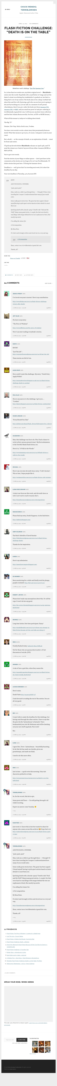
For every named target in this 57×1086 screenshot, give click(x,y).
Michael (16, 476)
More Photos (33, 1067)
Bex (14, 726)
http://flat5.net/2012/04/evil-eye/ (36, 594)
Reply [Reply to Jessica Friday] (49, 311)
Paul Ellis (16, 401)
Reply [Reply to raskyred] (49, 851)
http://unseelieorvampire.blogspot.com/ (26, 575)
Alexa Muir (17, 376)
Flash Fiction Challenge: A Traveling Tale (19, 963)
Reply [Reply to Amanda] (49, 692)
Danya (15, 348)
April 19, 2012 (20, 467)
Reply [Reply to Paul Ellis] (49, 416)
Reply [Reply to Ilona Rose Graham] (49, 514)
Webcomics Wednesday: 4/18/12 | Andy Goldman (22, 977)
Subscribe (22, 1053)
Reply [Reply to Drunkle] (49, 647)
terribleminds (18, 805)
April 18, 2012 (20, 311)
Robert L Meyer (18, 606)
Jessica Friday (18, 297)
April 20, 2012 (20, 797)
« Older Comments (10, 986)
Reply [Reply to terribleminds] (49, 827)
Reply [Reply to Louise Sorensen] (49, 718)
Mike (14, 781)
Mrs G (15, 655)
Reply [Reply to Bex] (49, 748)
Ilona (15, 756)
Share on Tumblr (15, 261)
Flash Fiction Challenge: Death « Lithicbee (20, 955)
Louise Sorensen (19, 700)
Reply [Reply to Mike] (49, 797)
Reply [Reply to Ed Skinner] (49, 597)
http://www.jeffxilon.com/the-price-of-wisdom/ (29, 332)
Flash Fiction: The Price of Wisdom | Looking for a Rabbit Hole (26, 946)
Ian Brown (16, 444)
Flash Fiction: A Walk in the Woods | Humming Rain (23, 952)
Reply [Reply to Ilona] (49, 772)
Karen (15, 567)
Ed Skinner (17, 587)
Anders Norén (12, 1082)
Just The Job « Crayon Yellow (16, 949)
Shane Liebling (18, 424)
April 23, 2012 (20, 851)
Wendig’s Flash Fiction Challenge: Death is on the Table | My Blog (27, 974)
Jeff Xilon (16, 320)
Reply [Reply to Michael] (49, 492)
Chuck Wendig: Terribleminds (30, 9)
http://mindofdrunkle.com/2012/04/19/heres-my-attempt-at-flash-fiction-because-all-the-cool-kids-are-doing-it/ (31, 641)
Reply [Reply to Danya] (49, 368)
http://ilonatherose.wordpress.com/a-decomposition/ (30, 511)
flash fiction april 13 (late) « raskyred (18, 968)
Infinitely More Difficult (35, 659)
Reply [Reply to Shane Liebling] (49, 436)
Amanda (15, 678)
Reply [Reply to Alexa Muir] (49, 393)
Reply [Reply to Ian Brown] (49, 467)
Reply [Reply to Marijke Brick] (49, 534)
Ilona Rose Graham (20, 500)
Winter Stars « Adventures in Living (18, 965)
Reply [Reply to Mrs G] (49, 669)
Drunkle (16, 630)
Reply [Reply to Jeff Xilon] (49, 339)
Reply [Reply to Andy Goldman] (49, 559)
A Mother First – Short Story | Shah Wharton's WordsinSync (25, 971)
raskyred (16, 836)
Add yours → (49, 287)
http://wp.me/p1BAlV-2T (29, 708)
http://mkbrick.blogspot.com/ (22, 531)
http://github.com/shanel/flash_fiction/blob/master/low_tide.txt (34, 433)
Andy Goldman (18, 543)
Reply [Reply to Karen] (49, 579)
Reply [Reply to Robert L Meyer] (49, 622)
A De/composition (23, 243)
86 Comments (34, 27)
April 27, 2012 (20, 934)
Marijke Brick (18, 523)
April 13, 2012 (22, 27)
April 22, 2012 (20, 827)
